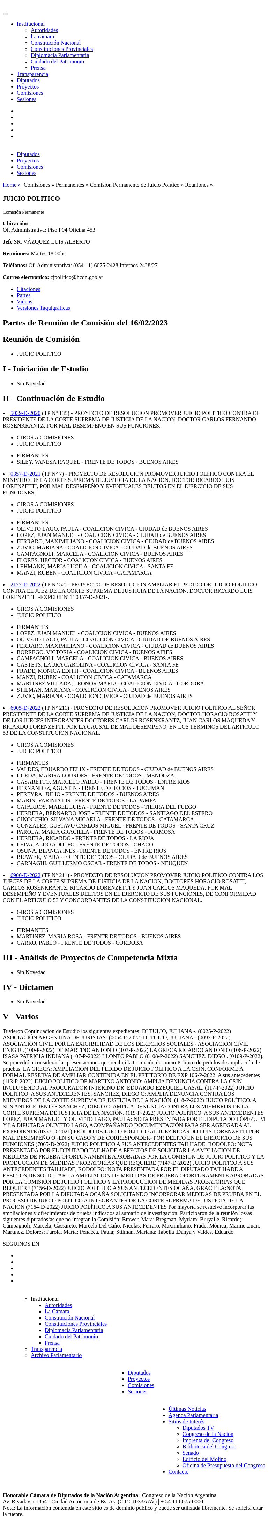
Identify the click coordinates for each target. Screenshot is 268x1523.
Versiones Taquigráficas (43, 308)
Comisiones (30, 93)
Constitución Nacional (56, 43)
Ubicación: (16, 223)
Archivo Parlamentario (56, 1355)
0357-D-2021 (25, 474)
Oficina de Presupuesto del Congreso (224, 1465)
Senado (191, 1453)
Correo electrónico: (26, 277)
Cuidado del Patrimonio (57, 61)
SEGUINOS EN (21, 1244)
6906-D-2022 (25, 875)
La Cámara (57, 1311)
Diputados (28, 80)
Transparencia (32, 74)
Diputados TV (198, 1428)
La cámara (42, 36)
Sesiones (26, 99)
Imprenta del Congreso (208, 1440)
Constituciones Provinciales (62, 49)
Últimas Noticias (187, 1409)
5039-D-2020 (25, 413)
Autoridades (44, 30)
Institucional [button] (31, 24)
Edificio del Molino (204, 1459)
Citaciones (28, 289)
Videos (24, 302)
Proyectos (28, 87)
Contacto (179, 1472)
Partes (23, 295)
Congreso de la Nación (208, 1434)
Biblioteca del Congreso (210, 1446)
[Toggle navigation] (5, 14)
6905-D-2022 (25, 708)
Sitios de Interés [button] (186, 1421)
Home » (12, 185)
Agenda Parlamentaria (193, 1415)
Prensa (38, 68)
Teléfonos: (15, 265)
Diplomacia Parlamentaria (60, 55)
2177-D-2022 (25, 584)
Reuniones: (16, 253)
